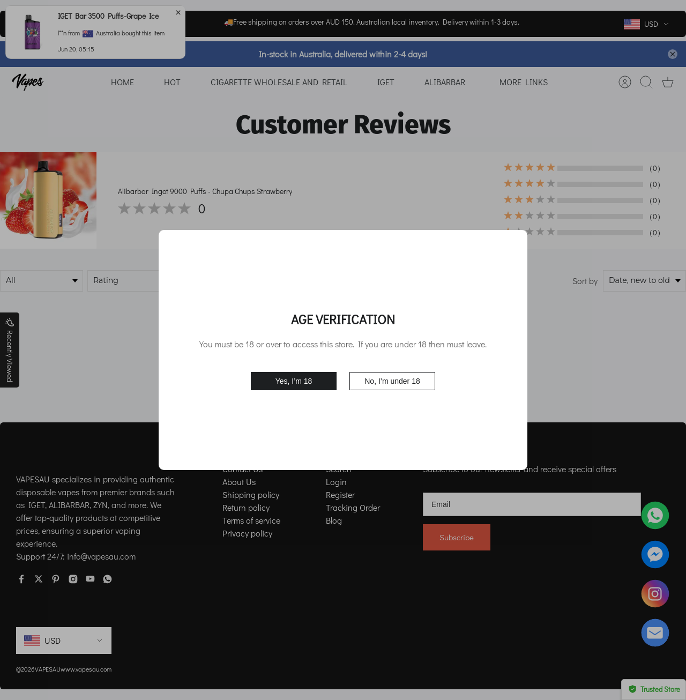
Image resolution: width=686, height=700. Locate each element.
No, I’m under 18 (392, 381)
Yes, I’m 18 (293, 381)
